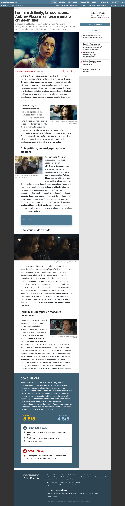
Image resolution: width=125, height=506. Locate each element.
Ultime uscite (91, 5)
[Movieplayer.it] (9, 2)
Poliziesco (93, 17)
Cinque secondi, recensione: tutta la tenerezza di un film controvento (92, 53)
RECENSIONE (19, 71)
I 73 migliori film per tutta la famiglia (91, 69)
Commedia (100, 15)
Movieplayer (18, 8)
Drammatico (101, 17)
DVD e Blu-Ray (112, 5)
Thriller (108, 17)
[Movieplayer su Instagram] (31, 478)
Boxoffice (121, 5)
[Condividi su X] (67, 71)
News (57, 5)
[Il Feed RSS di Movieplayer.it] (38, 478)
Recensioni (64, 5)
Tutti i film (82, 5)
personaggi (84, 2)
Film (54, 2)
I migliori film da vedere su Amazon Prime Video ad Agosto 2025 (91, 62)
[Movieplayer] (31, 475)
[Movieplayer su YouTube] (34, 478)
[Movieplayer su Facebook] (24, 478)
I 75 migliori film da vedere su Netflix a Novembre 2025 (92, 36)
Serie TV (62, 2)
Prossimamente (101, 5)
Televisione (72, 2)
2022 (94, 15)
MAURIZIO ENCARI (29, 71)
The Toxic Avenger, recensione (15, 5)
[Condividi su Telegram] (75, 71)
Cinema (95, 2)
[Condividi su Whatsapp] (71, 71)
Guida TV (115, 2)
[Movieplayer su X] (27, 478)
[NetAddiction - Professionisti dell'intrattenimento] (61, 490)
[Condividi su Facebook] (63, 71)
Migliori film (73, 5)
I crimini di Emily (98, 13)
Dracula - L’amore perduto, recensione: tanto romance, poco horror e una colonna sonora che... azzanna (91, 46)
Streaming (105, 2)
